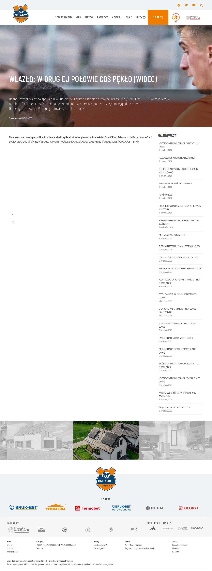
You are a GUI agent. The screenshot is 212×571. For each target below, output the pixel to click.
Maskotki (175, 551)
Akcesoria (176, 548)
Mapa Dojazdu (99, 548)
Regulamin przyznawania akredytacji (139, 548)
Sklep (158, 17)
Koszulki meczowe (179, 544)
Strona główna (63, 17)
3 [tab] (106, 462)
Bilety (140, 17)
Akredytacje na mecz (133, 544)
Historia (10, 548)
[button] (201, 5)
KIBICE (129, 17)
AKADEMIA (117, 17)
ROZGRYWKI (102, 17)
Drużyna (89, 17)
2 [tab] (101, 462)
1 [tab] (97, 462)
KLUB (78, 17)
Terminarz (40, 548)
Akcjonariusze (12, 551)
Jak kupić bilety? (100, 544)
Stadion (10, 544)
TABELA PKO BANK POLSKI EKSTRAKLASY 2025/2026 (56, 544)
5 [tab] (114, 462)
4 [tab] (110, 462)
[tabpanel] (106, 440)
